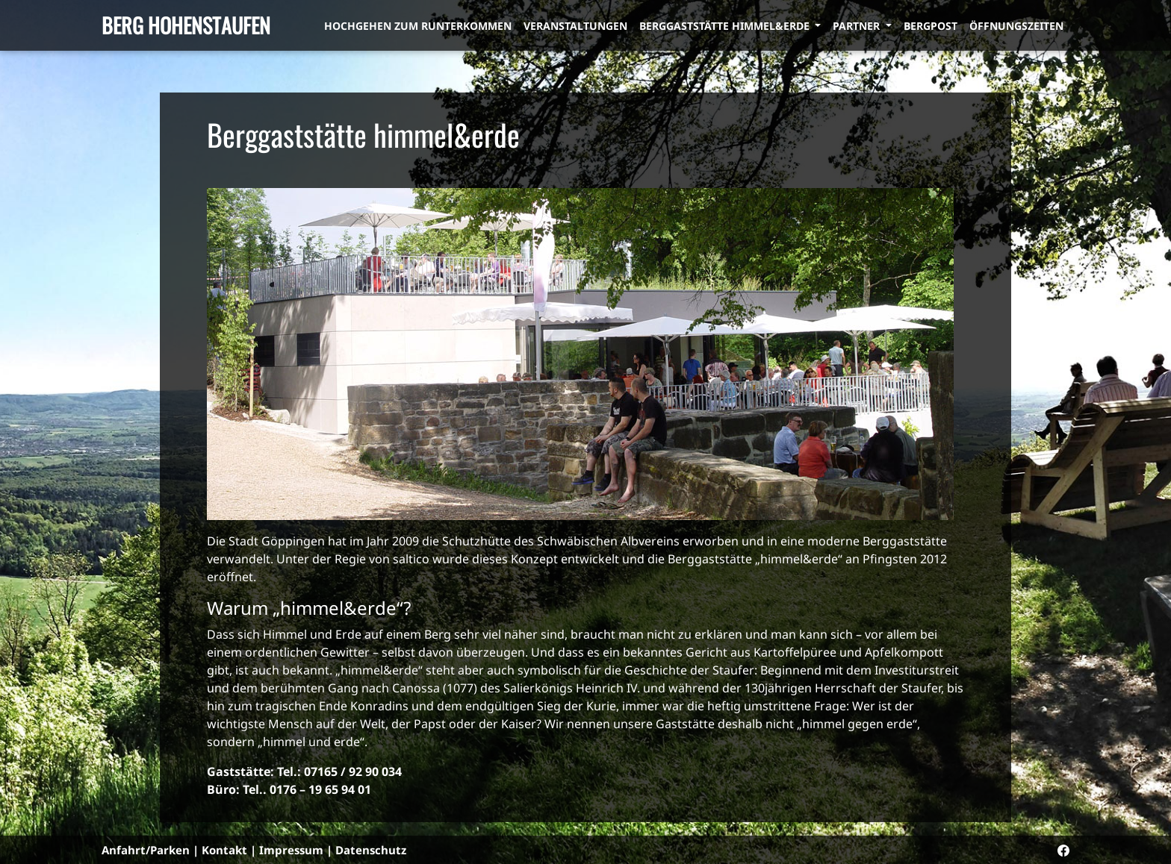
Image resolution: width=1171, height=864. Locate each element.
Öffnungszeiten (1016, 26)
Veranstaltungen (575, 26)
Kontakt (224, 849)
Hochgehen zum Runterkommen (418, 26)
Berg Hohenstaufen (186, 25)
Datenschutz (370, 849)
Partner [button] (858, 26)
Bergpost (930, 26)
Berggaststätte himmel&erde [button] (726, 26)
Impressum (291, 849)
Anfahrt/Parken (146, 849)
